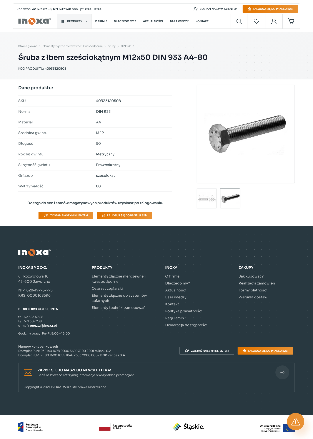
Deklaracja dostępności (186, 325)
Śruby (112, 46)
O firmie (101, 21)
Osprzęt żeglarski (107, 288)
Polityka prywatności (183, 311)
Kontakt (202, 21)
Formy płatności (253, 290)
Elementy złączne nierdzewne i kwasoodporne (73, 46)
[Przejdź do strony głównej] (35, 21)
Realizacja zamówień (257, 283)
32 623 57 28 (42, 9)
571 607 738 (62, 9)
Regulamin (174, 318)
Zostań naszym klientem (215, 9)
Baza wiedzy (179, 21)
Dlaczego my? (177, 283)
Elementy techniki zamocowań (118, 307)
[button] (156, 372)
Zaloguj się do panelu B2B (270, 8)
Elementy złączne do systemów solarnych (119, 298)
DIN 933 (126, 46)
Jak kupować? (251, 276)
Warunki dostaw (253, 297)
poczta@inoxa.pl (43, 326)
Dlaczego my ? (125, 21)
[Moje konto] (274, 21)
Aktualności (153, 21)
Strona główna (27, 46)
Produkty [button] (74, 21)
